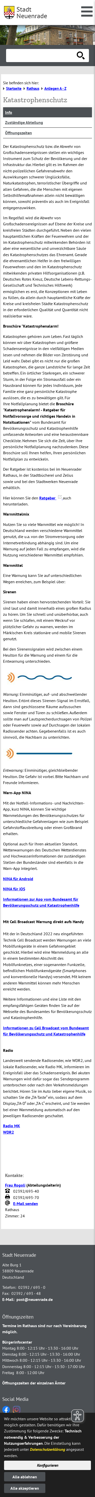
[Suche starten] (81, 55)
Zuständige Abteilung (24, 122)
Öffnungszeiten (18, 132)
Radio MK (11, 1125)
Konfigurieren (47, 1465)
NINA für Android (18, 878)
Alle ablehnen (24, 1476)
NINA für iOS (14, 888)
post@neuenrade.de (34, 1299)
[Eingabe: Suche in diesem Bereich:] (42, 55)
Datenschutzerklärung (47, 1449)
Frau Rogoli (15, 1185)
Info (8, 112)
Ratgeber (51, 497)
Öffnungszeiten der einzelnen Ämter (34, 1382)
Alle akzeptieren (24, 1488)
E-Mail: (8, 1299)
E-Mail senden (25, 1203)
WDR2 (8, 1132)
